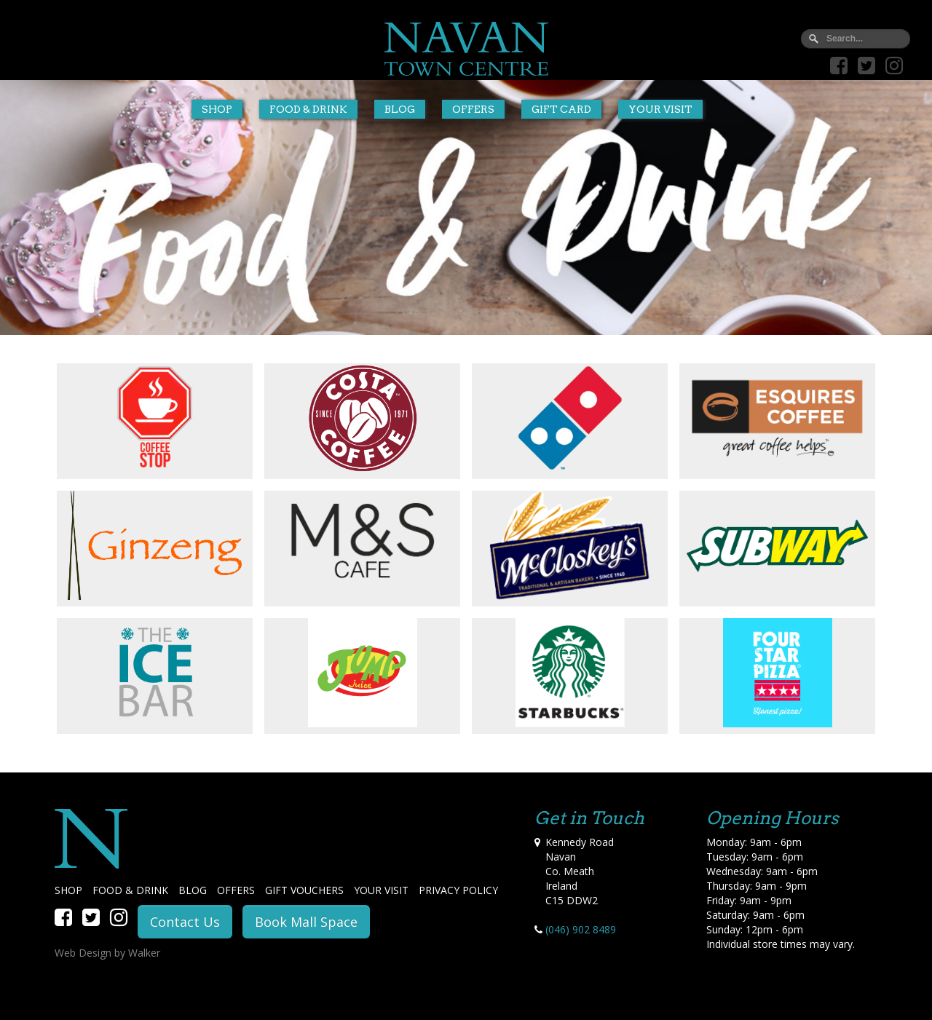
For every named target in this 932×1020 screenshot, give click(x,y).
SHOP (68, 890)
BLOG (192, 890)
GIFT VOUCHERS (304, 890)
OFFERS (236, 890)
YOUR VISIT (381, 890)
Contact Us (185, 921)
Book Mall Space (306, 921)
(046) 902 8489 (580, 929)
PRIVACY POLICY (458, 890)
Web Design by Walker (107, 953)
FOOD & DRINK (130, 890)
